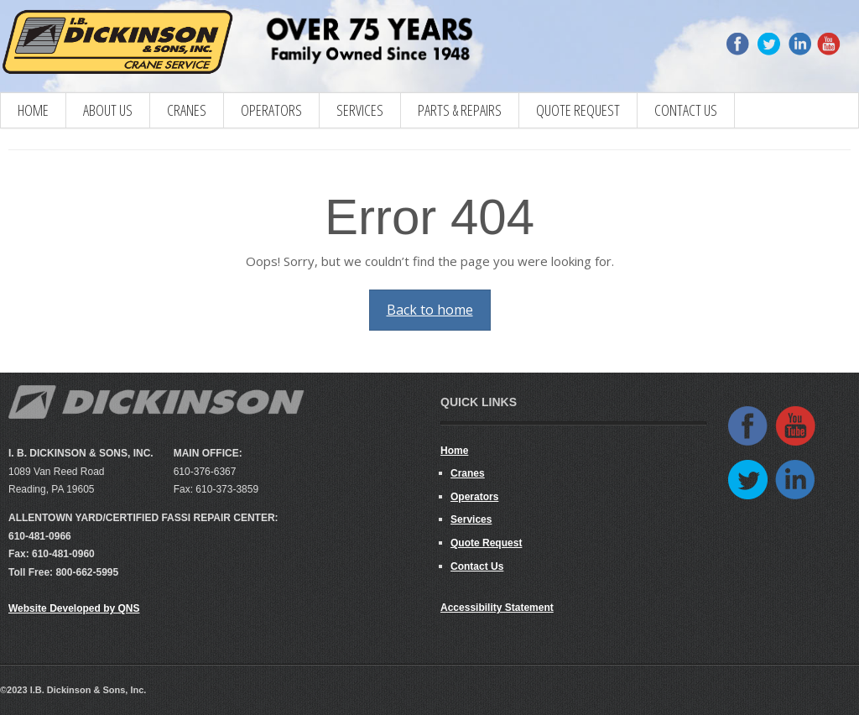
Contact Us (685, 110)
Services (359, 110)
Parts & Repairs (460, 110)
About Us (108, 110)
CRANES (186, 110)
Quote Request (578, 110)
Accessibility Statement (497, 607)
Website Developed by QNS (74, 608)
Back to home (430, 309)
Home (33, 110)
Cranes (467, 473)
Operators (271, 110)
